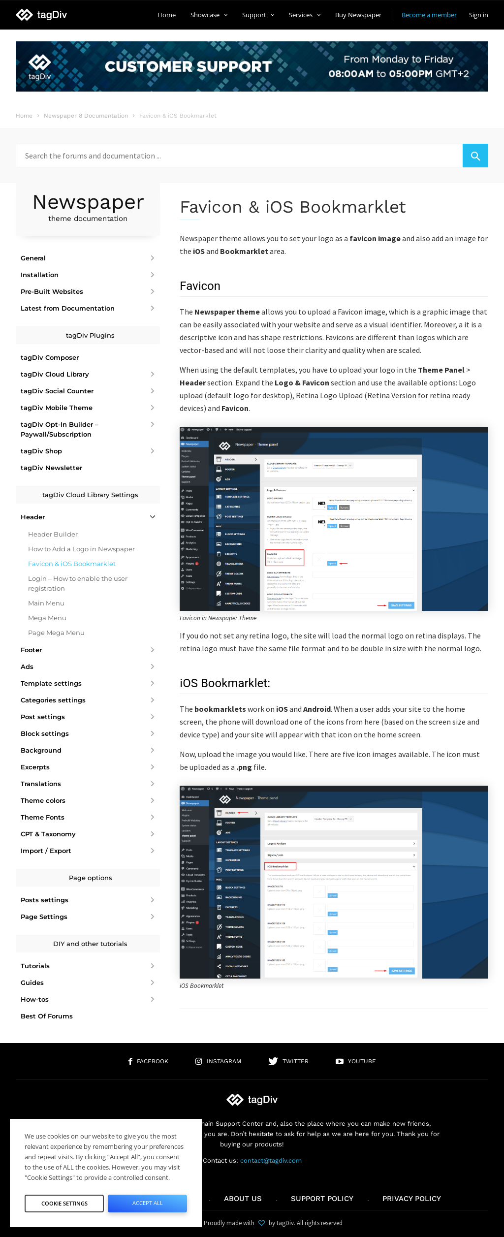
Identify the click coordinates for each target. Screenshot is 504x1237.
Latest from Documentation (68, 308)
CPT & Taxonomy (48, 834)
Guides (32, 982)
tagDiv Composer (50, 357)
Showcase (208, 15)
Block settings (45, 733)
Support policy (322, 1198)
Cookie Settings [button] (64, 1200)
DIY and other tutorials (90, 944)
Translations (41, 784)
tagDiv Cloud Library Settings (90, 495)
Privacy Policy (411, 1198)
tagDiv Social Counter (57, 391)
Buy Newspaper (358, 14)
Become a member (429, 14)
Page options (90, 878)
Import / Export (46, 851)
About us (243, 1198)
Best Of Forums (47, 1016)
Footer (31, 650)
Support (258, 15)
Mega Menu (47, 618)
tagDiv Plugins (90, 335)
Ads (27, 666)
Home (167, 14)
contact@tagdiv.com (271, 1160)
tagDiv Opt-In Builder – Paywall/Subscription (59, 429)
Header (33, 517)
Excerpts (35, 767)
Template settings (51, 683)
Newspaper (88, 207)
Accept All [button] (147, 1200)
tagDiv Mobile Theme (57, 408)
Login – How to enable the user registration (77, 583)
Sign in (478, 14)
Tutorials (35, 966)
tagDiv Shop (41, 451)
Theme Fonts (42, 817)
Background (41, 750)
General (33, 258)
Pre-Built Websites (52, 291)
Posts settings (44, 900)
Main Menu (46, 603)
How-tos (35, 999)
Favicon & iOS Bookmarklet (72, 564)
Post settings (43, 717)
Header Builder (53, 534)
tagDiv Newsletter (51, 468)
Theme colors (43, 800)
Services (304, 15)
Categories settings (53, 700)
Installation (40, 275)
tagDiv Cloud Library (55, 374)
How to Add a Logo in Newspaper (81, 549)
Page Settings (44, 916)
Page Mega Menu (56, 632)
